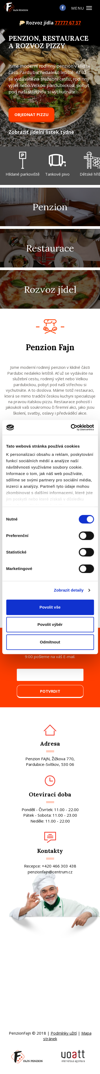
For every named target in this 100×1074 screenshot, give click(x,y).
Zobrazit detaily (69, 590)
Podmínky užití (64, 1033)
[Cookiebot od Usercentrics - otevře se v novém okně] (71, 427)
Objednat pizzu (31, 114)
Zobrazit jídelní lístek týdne (41, 132)
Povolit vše (50, 607)
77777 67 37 (68, 23)
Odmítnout (50, 642)
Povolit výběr (49, 624)
